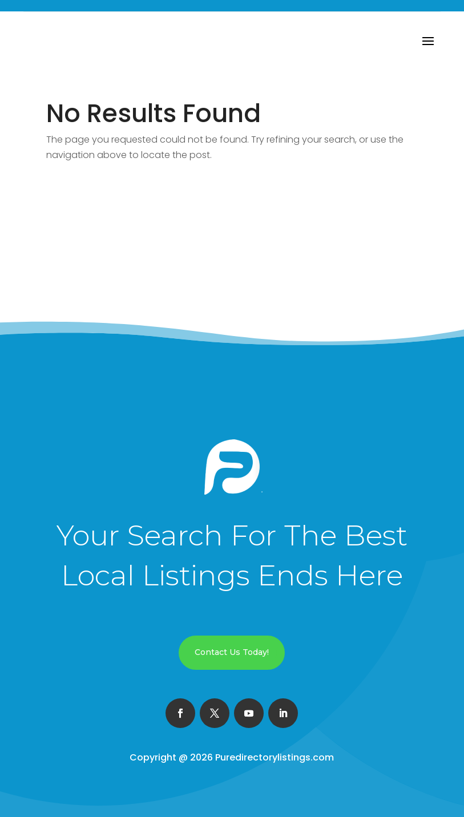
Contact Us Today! (232, 652)
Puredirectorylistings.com (274, 757)
